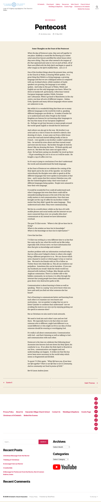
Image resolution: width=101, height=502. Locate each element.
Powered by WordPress (49, 497)
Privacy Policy (9, 413)
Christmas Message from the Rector (17, 456)
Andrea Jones (46, 35)
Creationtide (8, 469)
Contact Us (64, 413)
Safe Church (86, 4)
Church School (59, 7)
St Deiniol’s (52, 4)
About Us (22, 413)
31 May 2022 (58, 35)
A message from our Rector (14, 465)
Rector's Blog (50, 21)
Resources (76, 4)
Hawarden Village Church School (42, 413)
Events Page (86, 7)
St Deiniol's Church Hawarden (19, 497)
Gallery (69, 4)
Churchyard (61, 4)
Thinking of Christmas (12, 461)
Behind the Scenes (84, 9)
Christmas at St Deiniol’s (68, 9)
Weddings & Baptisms (73, 7)
